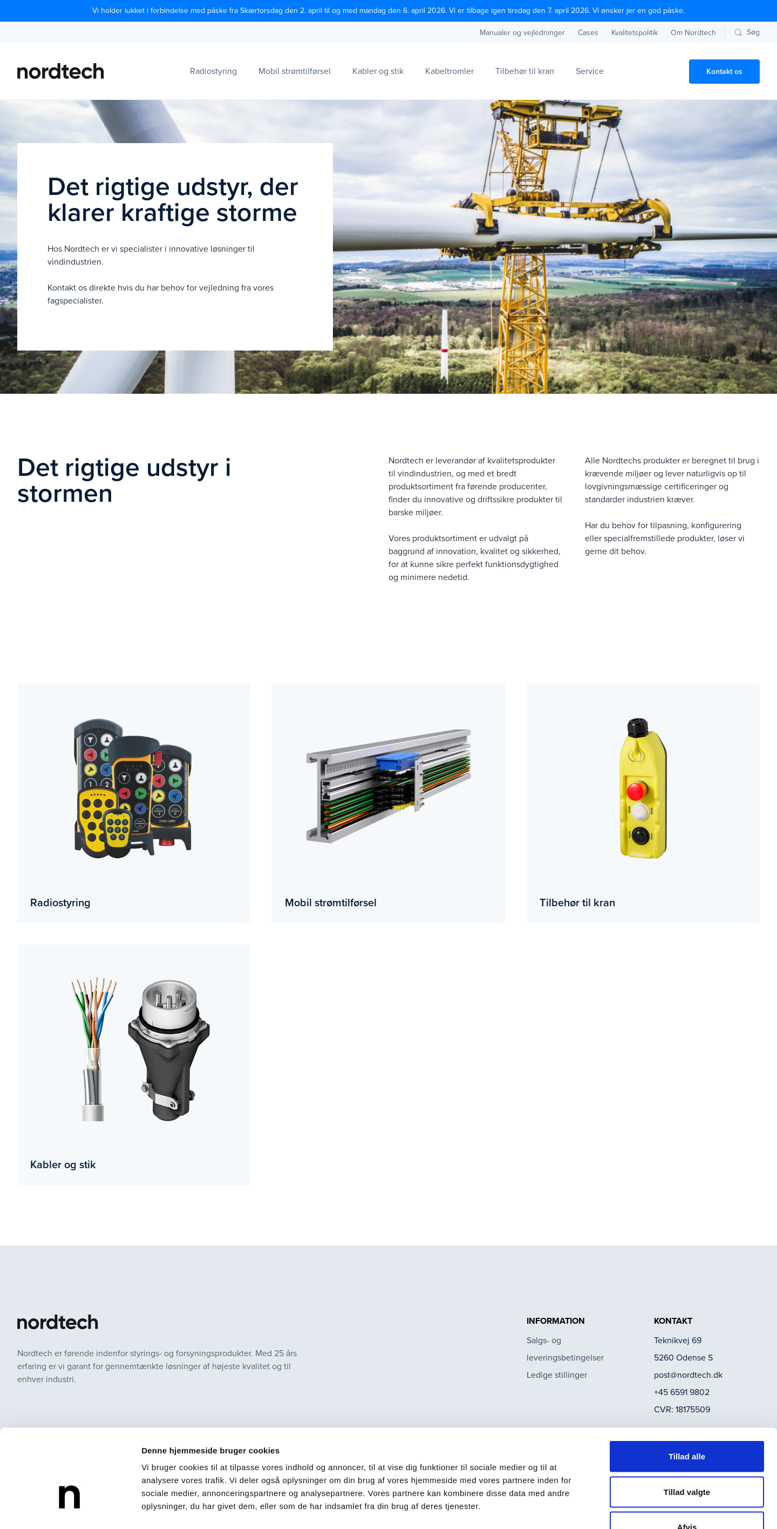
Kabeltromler (449, 71)
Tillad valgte (687, 1422)
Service (590, 71)
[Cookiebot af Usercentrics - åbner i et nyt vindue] (70, 1508)
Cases (588, 32)
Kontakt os (724, 71)
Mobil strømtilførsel (294, 71)
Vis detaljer (561, 1507)
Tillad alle (687, 1387)
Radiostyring (213, 71)
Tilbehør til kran (524, 71)
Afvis (687, 1458)
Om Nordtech (693, 32)
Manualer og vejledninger (522, 32)
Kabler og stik (378, 71)
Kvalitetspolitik (634, 32)
